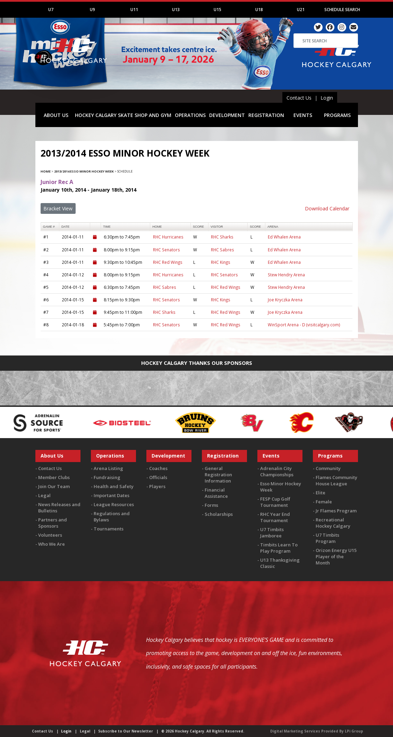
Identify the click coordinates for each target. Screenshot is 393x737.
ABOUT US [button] (56, 115)
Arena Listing (108, 468)
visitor (217, 226)
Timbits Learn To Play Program (279, 548)
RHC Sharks (222, 237)
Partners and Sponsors (52, 523)
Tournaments (108, 529)
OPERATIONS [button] (190, 115)
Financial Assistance (216, 493)
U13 (176, 9)
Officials (158, 477)
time (107, 226)
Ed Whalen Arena (284, 237)
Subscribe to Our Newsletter (125, 731)
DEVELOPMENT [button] (227, 115)
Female (324, 502)
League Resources (114, 504)
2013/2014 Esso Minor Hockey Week (84, 171)
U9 (92, 9)
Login (327, 97)
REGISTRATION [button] (266, 115)
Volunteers (50, 535)
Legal (44, 495)
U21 (301, 9)
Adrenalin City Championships (276, 471)
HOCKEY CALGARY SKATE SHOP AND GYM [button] (123, 115)
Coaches (158, 468)
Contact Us (299, 97)
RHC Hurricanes (168, 237)
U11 (134, 9)
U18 (259, 9)
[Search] (325, 40)
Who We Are (51, 544)
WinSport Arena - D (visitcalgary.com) (304, 324)
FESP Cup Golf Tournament (275, 502)
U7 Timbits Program (327, 538)
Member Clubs (54, 477)
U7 (50, 9)
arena (272, 226)
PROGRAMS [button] (337, 115)
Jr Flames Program (336, 511)
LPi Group (354, 731)
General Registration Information (218, 474)
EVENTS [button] (302, 115)
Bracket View (57, 208)
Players (157, 486)
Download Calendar (327, 208)
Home (46, 171)
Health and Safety (114, 486)
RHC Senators (166, 249)
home (157, 226)
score (198, 226)
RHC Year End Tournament (275, 517)
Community (328, 468)
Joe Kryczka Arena (285, 299)
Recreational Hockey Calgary (333, 523)
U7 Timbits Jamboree (272, 532)
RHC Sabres (222, 249)
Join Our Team (54, 486)
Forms (211, 505)
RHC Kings (220, 262)
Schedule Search (342, 9)
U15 (217, 9)
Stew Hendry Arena (286, 274)
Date (65, 226)
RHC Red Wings (167, 262)
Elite (320, 492)
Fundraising (107, 477)
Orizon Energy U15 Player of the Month (336, 556)
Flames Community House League (336, 480)
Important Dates (111, 495)
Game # (49, 226)
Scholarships (219, 514)
